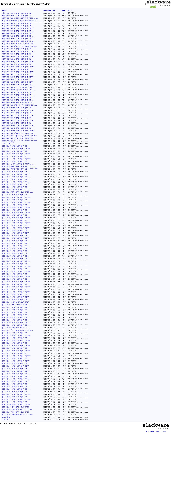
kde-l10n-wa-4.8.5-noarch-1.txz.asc (16, 461)
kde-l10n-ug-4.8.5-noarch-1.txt (14, 440)
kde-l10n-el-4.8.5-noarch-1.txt (14, 209)
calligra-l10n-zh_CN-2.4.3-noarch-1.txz (17, 151)
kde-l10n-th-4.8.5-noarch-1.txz (14, 431)
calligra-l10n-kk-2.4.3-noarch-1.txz (16, 89)
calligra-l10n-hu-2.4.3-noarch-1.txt (16, 76)
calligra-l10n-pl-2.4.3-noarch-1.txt (16, 110)
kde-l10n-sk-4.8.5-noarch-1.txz (14, 403)
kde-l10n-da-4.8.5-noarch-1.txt (14, 198)
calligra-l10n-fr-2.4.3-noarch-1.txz (16, 73)
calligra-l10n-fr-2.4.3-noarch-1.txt (16, 71)
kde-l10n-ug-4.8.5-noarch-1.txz (14, 442)
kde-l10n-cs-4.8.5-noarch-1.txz (14, 194)
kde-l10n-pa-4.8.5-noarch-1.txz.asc (16, 365)
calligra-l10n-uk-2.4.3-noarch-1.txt (16, 144)
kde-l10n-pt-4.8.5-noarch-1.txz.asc (16, 382)
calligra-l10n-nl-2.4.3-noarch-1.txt (16, 104)
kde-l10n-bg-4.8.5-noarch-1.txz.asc (16, 174)
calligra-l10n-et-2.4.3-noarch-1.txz (16, 61)
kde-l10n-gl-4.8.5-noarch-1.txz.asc (16, 264)
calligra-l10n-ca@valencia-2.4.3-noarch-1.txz (20, 22)
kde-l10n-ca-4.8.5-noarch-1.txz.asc (16, 185)
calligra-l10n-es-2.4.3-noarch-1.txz (16, 56)
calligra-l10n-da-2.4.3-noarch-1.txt (16, 31)
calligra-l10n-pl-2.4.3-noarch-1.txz (16, 112)
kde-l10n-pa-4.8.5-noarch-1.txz (14, 363)
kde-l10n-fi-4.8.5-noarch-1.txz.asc (16, 247)
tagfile (5, 478)
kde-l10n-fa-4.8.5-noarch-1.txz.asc (16, 241)
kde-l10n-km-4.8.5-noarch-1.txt (14, 316)
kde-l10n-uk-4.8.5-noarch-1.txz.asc (16, 450)
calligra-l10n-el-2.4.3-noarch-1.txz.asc (18, 46)
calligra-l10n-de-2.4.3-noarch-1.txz (16, 39)
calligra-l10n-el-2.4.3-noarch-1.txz (16, 44)
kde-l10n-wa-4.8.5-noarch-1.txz (14, 459)
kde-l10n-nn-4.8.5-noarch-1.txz (14, 358)
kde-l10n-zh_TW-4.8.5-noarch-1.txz (15, 470)
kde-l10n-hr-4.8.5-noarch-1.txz (14, 273)
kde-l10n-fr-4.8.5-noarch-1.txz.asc (16, 253)
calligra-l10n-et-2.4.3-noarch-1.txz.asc (18, 63)
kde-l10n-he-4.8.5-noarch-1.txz (14, 268)
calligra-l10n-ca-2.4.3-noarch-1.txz (16, 16)
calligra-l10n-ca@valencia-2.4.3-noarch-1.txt (20, 20)
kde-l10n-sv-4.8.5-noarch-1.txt (14, 418)
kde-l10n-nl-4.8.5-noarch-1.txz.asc (16, 354)
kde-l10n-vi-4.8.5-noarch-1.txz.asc (16, 455)
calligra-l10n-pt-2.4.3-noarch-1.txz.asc (18, 125)
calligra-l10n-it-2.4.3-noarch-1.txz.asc (18, 86)
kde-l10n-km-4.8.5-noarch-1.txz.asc (16, 320)
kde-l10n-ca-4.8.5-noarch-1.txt (14, 181)
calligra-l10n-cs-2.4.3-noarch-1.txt (16, 26)
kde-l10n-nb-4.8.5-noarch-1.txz (14, 341)
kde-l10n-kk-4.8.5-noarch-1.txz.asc (16, 315)
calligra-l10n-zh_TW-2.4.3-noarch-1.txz (17, 157)
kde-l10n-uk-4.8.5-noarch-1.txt (14, 446)
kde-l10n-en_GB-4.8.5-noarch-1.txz (15, 217)
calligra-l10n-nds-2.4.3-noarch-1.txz (17, 101)
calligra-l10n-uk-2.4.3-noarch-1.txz (16, 146)
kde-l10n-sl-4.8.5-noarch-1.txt (14, 407)
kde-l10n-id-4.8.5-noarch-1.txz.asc (16, 292)
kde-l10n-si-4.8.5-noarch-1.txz (14, 397)
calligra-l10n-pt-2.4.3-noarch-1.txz (16, 123)
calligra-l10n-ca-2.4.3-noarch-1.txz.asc (18, 18)
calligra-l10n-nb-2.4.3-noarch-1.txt (16, 93)
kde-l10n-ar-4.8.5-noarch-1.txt (14, 164)
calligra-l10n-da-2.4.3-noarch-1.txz (16, 33)
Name (4, 10)
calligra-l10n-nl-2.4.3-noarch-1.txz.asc (18, 108)
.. (3, 12)
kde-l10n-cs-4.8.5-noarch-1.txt (14, 193)
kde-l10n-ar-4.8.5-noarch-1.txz (14, 166)
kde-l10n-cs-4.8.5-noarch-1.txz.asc (16, 196)
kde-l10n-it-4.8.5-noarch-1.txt (14, 300)
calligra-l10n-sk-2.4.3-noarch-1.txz (16, 134)
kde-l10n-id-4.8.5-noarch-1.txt (14, 288)
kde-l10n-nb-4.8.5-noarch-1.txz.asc (16, 343)
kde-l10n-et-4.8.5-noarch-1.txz (14, 228)
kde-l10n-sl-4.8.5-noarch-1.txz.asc (16, 410)
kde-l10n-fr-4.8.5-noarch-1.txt (14, 249)
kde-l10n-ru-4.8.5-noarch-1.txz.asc (16, 393)
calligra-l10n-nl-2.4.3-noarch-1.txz (16, 106)
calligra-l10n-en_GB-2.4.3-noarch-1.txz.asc (19, 52)
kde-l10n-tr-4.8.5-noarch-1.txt (14, 435)
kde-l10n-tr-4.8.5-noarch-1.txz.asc (16, 438)
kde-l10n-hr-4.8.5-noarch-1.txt (14, 271)
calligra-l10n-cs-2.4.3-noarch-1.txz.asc (18, 29)
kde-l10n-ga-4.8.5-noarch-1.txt (14, 255)
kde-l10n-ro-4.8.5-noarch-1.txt (14, 384)
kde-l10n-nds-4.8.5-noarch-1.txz (15, 346)
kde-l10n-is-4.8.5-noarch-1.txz (14, 296)
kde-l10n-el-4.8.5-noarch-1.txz (14, 211)
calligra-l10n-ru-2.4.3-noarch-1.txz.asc (18, 131)
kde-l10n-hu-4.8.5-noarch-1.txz (14, 279)
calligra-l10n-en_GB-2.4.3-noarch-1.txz (17, 50)
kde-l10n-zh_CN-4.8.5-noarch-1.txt (15, 463)
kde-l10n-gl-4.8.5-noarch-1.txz (14, 262)
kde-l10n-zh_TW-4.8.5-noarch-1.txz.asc (17, 472)
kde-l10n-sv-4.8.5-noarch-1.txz (14, 420)
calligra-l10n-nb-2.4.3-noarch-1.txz (16, 95)
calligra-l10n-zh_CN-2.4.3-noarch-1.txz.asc (19, 153)
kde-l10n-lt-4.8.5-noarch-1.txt (14, 328)
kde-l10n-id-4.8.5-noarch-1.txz (14, 290)
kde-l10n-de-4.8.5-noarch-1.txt (14, 204)
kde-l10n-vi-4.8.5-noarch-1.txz (14, 453)
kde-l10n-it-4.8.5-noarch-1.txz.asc (16, 303)
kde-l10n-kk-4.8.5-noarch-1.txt (14, 311)
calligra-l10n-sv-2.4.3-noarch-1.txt (16, 138)
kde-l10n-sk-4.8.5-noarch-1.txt (14, 401)
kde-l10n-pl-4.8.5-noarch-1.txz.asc (16, 371)
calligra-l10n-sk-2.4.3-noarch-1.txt (16, 133)
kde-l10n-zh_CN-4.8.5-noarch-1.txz (15, 465)
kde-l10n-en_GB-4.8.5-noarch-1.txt (15, 215)
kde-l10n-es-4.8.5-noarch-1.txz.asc (16, 225)
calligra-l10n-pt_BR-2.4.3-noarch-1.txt (17, 116)
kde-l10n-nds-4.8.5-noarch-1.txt (15, 345)
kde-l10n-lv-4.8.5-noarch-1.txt (14, 333)
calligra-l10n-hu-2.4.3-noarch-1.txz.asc (18, 80)
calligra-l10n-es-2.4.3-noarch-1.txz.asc (18, 58)
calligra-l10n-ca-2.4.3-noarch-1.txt (16, 14)
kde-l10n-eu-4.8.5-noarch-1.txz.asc (16, 236)
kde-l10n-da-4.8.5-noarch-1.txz (14, 200)
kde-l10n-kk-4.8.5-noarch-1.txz (14, 313)
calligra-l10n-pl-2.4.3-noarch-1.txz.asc (18, 114)
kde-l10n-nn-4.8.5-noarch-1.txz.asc (16, 360)
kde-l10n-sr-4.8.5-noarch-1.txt (14, 412)
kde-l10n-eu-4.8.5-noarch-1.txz (14, 234)
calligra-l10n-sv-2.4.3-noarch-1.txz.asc (18, 142)
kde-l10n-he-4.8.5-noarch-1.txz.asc (16, 270)
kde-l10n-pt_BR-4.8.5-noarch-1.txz (15, 375)
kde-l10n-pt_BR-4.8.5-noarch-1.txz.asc (17, 376)
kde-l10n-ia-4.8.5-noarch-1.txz (14, 285)
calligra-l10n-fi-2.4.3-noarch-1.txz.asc (18, 69)
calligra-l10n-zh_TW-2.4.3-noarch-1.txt (17, 155)
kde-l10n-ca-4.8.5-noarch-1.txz (14, 183)
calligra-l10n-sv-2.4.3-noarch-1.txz (16, 140)
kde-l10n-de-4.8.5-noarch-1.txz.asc (16, 208)
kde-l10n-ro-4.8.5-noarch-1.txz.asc (16, 388)
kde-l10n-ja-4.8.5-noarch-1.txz (14, 307)
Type (70, 10)
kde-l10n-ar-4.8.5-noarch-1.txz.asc (16, 168)
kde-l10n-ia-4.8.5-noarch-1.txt (14, 283)
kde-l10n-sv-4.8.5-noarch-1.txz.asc (16, 422)
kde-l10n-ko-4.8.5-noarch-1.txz (14, 324)
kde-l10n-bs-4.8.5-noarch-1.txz (14, 178)
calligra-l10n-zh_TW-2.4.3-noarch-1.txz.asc (19, 159)
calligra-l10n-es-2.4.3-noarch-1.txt (16, 54)
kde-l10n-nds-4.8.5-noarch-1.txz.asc (16, 348)
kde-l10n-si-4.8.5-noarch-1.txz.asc (16, 399)
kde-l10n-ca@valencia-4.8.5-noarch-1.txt (18, 187)
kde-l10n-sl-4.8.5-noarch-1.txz (14, 408)
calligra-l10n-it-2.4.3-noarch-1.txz (16, 84)
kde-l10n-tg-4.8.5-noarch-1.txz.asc (16, 427)
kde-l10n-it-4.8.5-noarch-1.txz (14, 301)
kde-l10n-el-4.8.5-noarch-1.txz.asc (16, 213)
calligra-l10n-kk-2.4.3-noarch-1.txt (16, 88)
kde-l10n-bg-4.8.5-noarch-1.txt (14, 170)
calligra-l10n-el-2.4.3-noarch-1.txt (16, 43)
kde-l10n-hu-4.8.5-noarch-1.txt (14, 277)
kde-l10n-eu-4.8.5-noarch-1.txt (14, 232)
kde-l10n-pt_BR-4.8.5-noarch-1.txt (15, 373)
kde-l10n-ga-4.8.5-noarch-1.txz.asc (16, 258)
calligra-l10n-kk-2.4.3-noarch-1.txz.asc (18, 91)
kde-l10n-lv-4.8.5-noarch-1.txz (14, 335)
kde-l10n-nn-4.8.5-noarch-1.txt (14, 356)
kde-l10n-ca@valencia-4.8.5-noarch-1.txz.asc (20, 191)
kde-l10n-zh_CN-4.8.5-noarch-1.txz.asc (17, 467)
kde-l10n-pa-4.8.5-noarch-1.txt (14, 361)
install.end (6, 163)
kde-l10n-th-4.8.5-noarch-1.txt (14, 429)
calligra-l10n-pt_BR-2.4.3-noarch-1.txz (17, 118)
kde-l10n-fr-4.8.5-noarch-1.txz (14, 251)
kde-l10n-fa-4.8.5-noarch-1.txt (14, 238)
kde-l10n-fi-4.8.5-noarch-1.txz (14, 245)
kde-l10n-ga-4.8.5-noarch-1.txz (14, 256)
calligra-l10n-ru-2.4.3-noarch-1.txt (16, 127)
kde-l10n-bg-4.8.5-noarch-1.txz (14, 172)
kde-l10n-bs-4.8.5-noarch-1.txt (14, 176)
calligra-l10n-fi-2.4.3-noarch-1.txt (16, 65)
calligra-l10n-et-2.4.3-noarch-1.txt (16, 59)
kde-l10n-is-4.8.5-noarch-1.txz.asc (16, 298)
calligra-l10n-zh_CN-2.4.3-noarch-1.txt (17, 149)
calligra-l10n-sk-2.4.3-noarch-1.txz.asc (18, 136)
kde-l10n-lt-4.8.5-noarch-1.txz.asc (16, 331)
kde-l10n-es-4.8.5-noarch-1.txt (14, 221)
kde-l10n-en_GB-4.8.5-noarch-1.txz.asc (17, 219)
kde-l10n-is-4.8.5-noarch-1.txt (14, 294)
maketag (5, 474)
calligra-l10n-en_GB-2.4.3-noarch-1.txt (17, 48)
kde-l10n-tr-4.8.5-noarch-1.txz (14, 437)
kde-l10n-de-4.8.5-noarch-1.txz (14, 206)
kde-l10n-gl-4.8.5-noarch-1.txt (14, 260)
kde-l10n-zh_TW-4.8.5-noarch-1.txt (15, 468)
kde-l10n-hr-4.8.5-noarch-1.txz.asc (16, 275)
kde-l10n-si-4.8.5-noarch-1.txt (14, 395)
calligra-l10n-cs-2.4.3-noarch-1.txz (16, 27)
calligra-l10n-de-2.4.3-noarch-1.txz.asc (18, 41)
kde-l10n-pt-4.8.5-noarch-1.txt (14, 378)
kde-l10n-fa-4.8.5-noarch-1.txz (14, 240)
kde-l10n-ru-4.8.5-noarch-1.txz (14, 391)
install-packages (8, 161)
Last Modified (49, 10)
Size (64, 10)
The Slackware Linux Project (156, 489)
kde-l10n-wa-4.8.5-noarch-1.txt (14, 457)
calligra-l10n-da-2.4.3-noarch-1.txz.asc (18, 35)
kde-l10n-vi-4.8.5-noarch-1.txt (14, 452)
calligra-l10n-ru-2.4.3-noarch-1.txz (16, 129)
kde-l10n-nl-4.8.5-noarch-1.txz (14, 352)
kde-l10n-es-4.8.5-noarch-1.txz (14, 223)
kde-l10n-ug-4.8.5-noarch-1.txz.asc (16, 444)
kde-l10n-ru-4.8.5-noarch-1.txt (14, 390)
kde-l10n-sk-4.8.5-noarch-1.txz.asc (16, 405)
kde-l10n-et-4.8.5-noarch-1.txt (14, 226)
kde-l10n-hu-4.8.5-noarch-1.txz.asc (16, 281)
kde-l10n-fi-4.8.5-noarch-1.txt (14, 243)
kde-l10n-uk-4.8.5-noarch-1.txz (14, 448)
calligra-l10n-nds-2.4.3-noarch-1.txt (17, 99)
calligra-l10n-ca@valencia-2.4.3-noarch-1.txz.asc (22, 24)
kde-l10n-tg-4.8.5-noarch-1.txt (14, 423)
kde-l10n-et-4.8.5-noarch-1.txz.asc (16, 230)
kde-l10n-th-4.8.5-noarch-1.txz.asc (16, 433)
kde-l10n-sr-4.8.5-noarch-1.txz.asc (16, 416)
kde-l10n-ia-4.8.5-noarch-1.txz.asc (16, 286)
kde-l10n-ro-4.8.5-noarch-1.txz (14, 386)
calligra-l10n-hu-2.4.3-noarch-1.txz (16, 78)
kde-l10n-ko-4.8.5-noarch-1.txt (14, 322)
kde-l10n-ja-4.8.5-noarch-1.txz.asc (16, 309)
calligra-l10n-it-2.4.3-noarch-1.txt (16, 82)
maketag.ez (6, 476)
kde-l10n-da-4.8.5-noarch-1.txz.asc (16, 202)
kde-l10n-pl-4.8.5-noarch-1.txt (14, 367)
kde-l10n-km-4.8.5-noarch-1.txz (14, 318)
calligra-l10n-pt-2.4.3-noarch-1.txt (16, 121)
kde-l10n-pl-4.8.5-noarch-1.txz (14, 369)
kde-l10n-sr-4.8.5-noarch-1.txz (14, 414)
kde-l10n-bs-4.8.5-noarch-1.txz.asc (16, 179)
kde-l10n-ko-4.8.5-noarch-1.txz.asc (16, 326)
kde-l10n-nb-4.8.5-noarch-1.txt (14, 339)
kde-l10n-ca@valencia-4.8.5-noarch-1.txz (18, 189)
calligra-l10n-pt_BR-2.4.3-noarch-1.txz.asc (19, 119)
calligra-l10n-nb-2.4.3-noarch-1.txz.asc (18, 97)
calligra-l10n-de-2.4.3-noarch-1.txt (16, 37)
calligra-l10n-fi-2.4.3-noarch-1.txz (16, 67)
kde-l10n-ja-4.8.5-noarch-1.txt (14, 305)
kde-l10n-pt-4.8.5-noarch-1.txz (14, 380)
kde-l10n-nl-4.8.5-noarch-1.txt (14, 350)
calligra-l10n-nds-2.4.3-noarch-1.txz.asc (18, 103)
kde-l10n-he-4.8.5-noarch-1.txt (14, 266)
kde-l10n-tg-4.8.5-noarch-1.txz (14, 425)
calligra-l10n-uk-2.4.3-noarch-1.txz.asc (18, 148)
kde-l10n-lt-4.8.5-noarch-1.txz (14, 330)
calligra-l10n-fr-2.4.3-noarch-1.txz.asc (18, 74)
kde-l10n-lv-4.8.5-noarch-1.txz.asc (16, 337)
